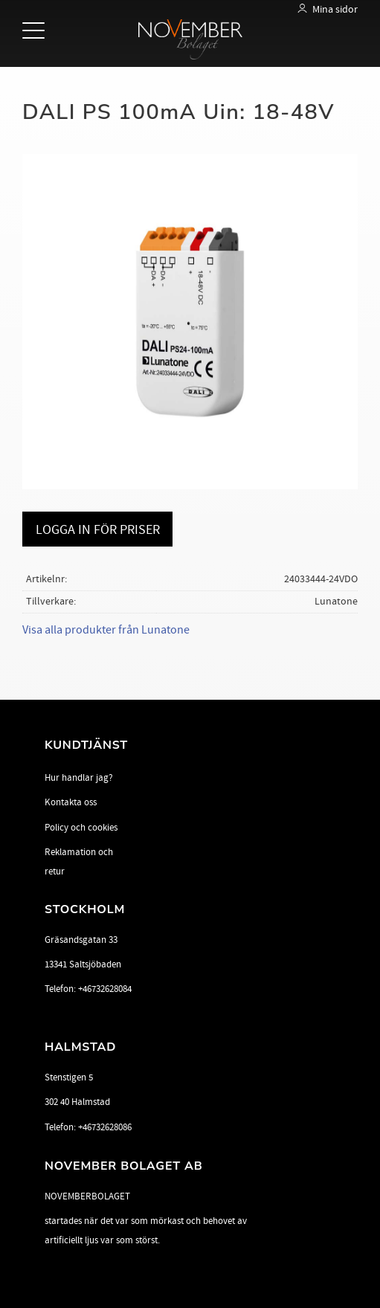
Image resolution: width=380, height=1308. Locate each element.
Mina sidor (335, 9)
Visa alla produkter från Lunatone (106, 629)
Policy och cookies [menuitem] (81, 828)
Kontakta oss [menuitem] (71, 802)
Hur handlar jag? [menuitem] (79, 778)
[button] (35, 32)
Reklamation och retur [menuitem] (79, 861)
